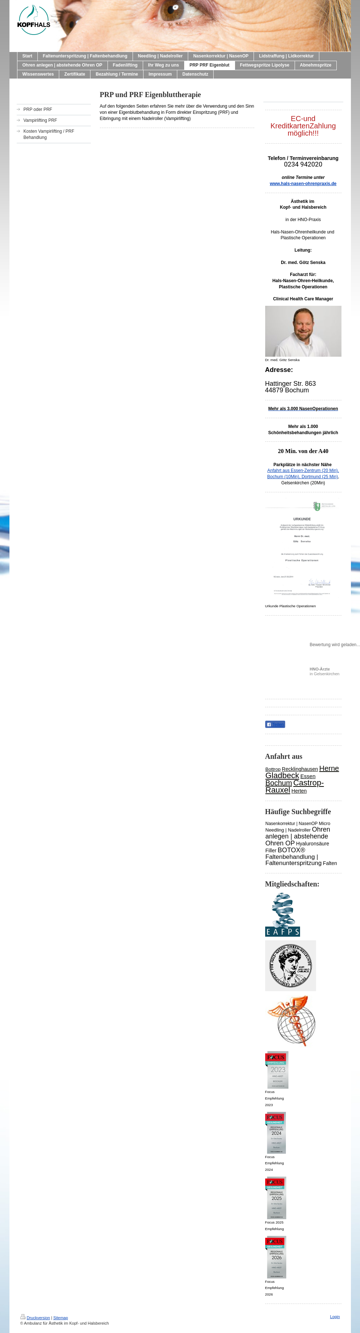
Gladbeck (282, 775)
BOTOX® (291, 850)
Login (335, 1316)
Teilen (275, 724)
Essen (308, 776)
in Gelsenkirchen (325, 671)
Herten (299, 791)
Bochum (279, 783)
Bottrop (273, 769)
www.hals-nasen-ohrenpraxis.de (303, 183)
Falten (330, 863)
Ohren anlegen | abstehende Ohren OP (298, 836)
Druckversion (35, 1318)
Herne (329, 768)
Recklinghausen (300, 769)
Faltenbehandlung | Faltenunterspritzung (294, 860)
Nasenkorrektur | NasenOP (292, 823)
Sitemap (60, 1318)
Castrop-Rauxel (295, 786)
